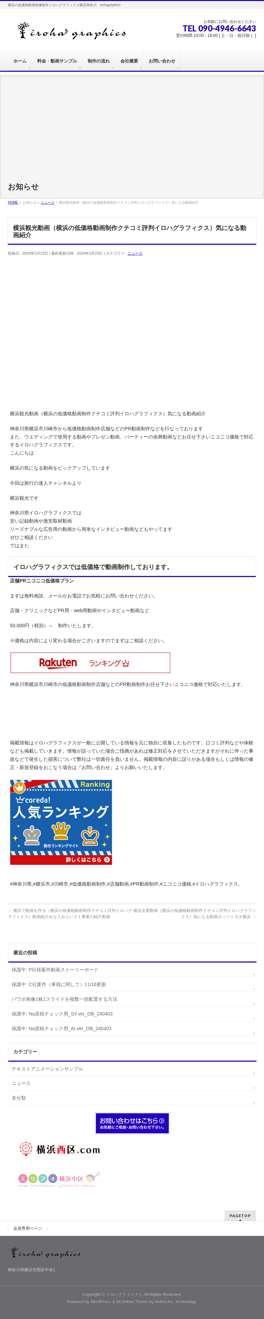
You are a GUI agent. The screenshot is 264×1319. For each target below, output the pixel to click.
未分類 (19, 1098)
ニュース (135, 253)
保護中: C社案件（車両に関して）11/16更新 (59, 984)
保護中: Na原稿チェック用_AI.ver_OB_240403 (62, 1028)
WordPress (100, 1301)
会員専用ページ (27, 1228)
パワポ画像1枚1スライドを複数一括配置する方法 (64, 999)
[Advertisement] (132, 123)
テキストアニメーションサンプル (47, 1069)
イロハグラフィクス (124, 1294)
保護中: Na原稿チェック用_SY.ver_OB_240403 (62, 1014)
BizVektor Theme (132, 1301)
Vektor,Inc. (165, 1301)
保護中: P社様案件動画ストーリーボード (55, 969)
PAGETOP (240, 1215)
